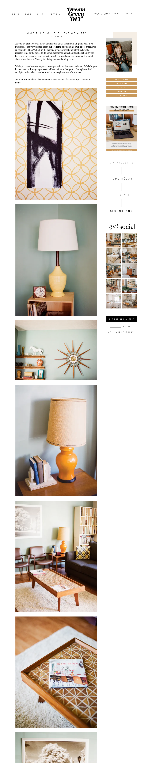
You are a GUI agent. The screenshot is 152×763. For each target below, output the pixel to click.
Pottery (55, 14)
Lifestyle (121, 195)
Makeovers (112, 13)
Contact (103, 15)
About (130, 13)
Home (15, 14)
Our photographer (84, 47)
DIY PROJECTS (122, 163)
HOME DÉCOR (122, 179)
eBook (95, 13)
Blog (28, 14)
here (17, 56)
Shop (40, 14)
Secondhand (121, 211)
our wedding (55, 47)
